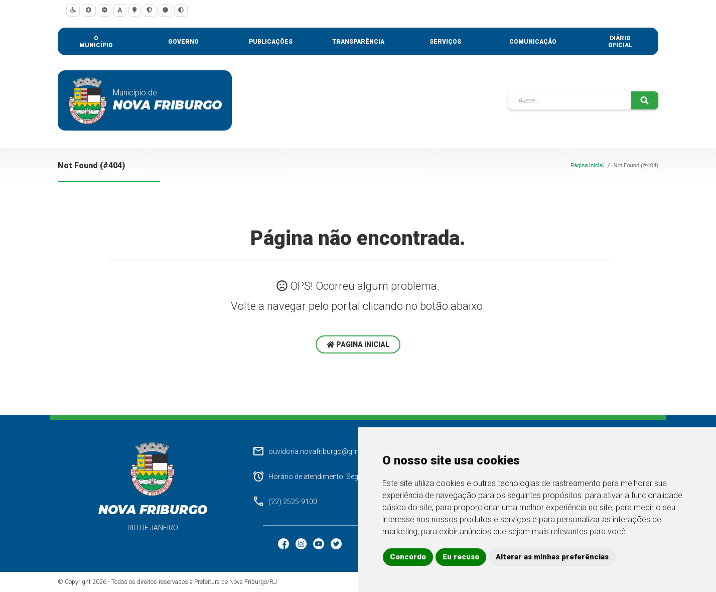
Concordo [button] (408, 556)
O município (96, 42)
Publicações (271, 41)
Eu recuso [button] (461, 556)
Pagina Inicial (358, 344)
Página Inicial (587, 165)
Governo (183, 41)
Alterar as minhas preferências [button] (552, 556)
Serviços (445, 41)
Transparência (358, 41)
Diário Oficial (620, 42)
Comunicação (532, 41)
